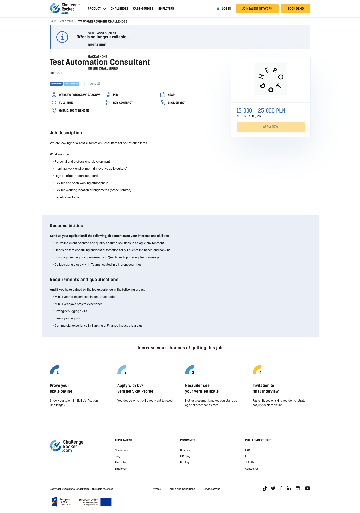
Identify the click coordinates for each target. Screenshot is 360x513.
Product (94, 8)
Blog (117, 456)
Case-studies (143, 8)
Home (53, 21)
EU (246, 456)
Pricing (184, 462)
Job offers (66, 21)
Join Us (249, 462)
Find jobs (120, 462)
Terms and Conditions (181, 489)
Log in (226, 8)
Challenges (119, 8)
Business (185, 450)
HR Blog (185, 456)
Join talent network (257, 8)
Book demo (296, 8)
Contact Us (252, 468)
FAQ (247, 450)
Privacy (156, 489)
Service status (211, 489)
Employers (166, 8)
